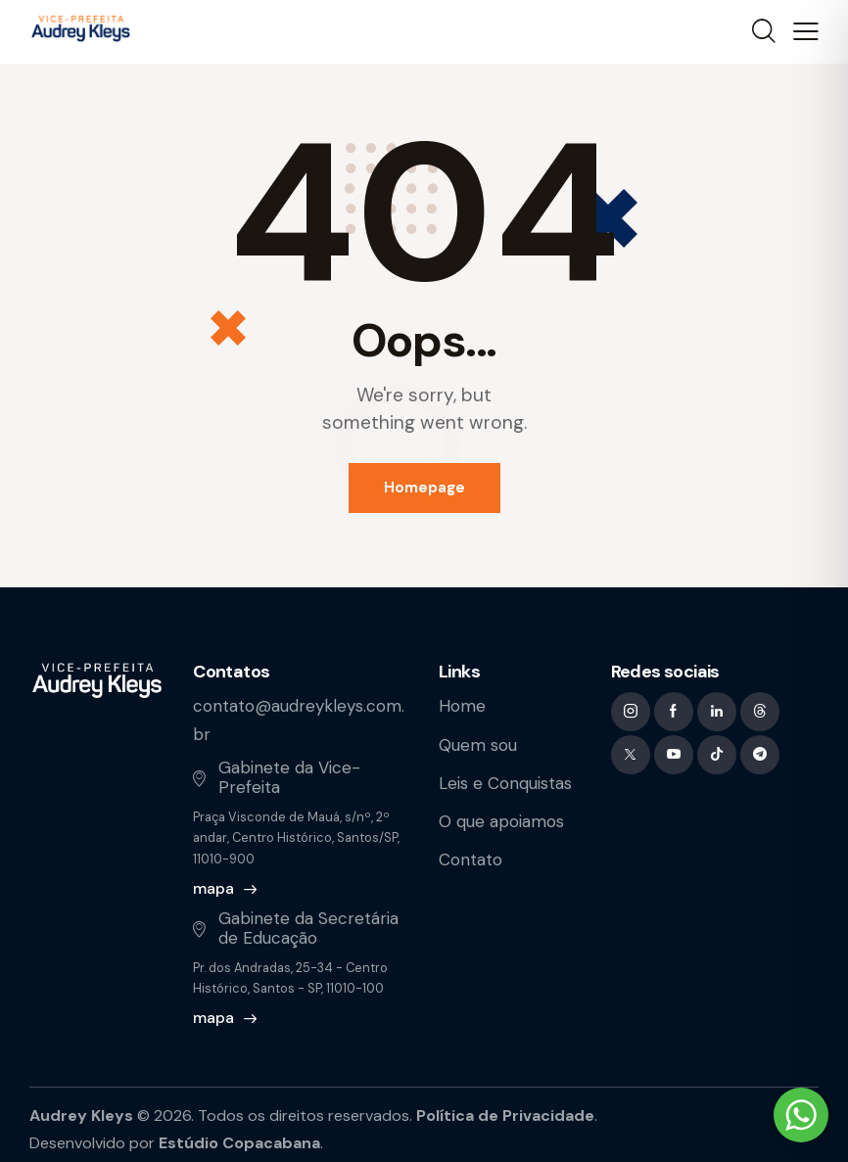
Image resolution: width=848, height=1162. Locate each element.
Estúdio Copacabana (239, 1143)
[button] (806, 32)
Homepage (424, 487)
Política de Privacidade (505, 1115)
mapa (213, 888)
